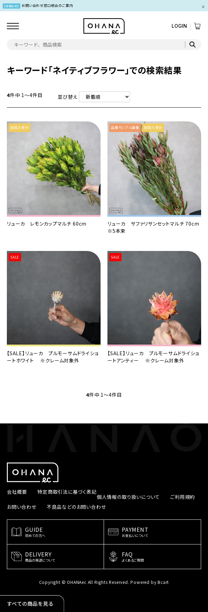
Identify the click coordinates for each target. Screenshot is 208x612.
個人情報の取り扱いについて (128, 496)
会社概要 (17, 491)
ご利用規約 (182, 496)
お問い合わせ (21, 506)
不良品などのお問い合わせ (76, 506)
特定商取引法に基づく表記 (67, 491)
